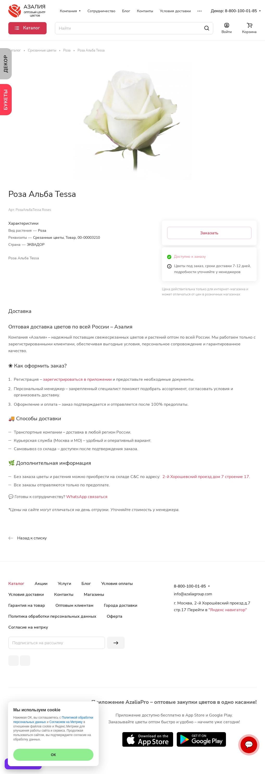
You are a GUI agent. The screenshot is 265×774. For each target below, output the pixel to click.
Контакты (63, 594)
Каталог (16, 583)
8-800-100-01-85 (241, 11)
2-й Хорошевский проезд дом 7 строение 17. (206, 477)
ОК (53, 755)
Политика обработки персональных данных (52, 616)
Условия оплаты (117, 583)
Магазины (94, 594)
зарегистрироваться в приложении (77, 379)
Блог (86, 583)
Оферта (114, 616)
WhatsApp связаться (87, 497)
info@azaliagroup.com (193, 594)
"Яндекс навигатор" (227, 610)
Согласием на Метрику (66, 722)
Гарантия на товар (26, 605)
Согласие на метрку (28, 627)
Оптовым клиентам (74, 605)
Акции (41, 583)
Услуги (64, 583)
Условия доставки (26, 594)
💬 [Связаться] (249, 744)
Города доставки (120, 605)
